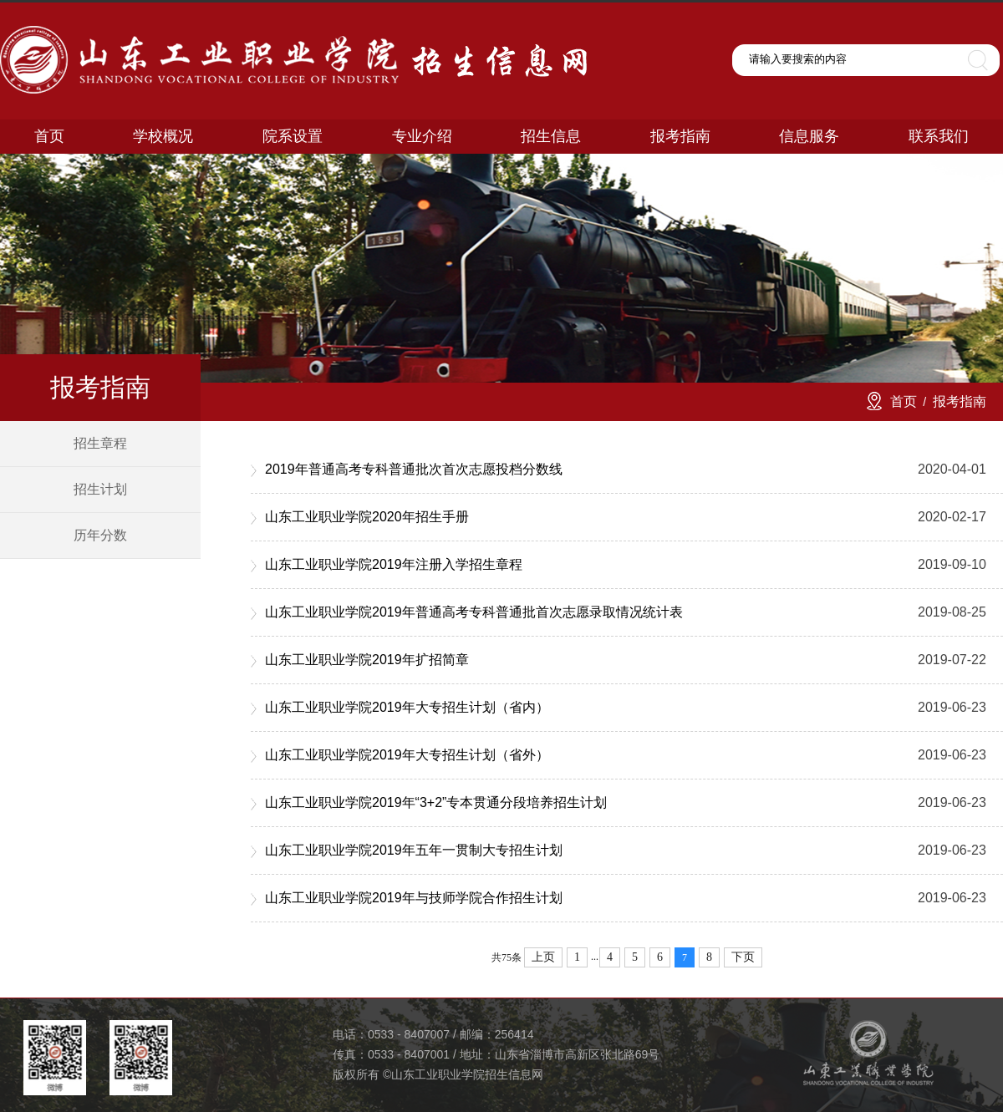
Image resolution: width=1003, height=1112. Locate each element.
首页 (903, 401)
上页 (543, 957)
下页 (743, 957)
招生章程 (100, 443)
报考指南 (959, 401)
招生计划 (100, 489)
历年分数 (100, 535)
